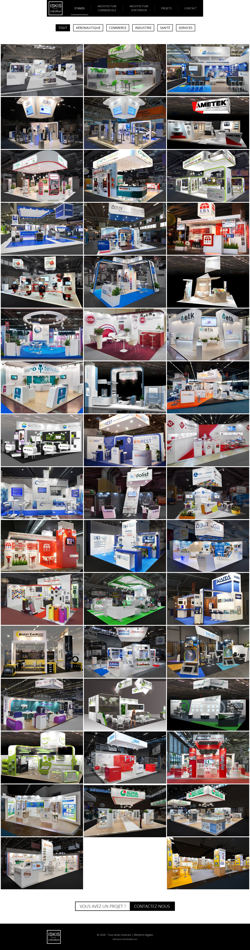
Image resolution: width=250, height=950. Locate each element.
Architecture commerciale (107, 8)
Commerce (117, 28)
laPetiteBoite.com (129, 939)
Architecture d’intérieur (138, 8)
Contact (190, 8)
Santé (165, 28)
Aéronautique (88, 28)
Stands (79, 8)
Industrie (143, 28)
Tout (62, 28)
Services (185, 28)
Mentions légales (143, 935)
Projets (166, 8)
